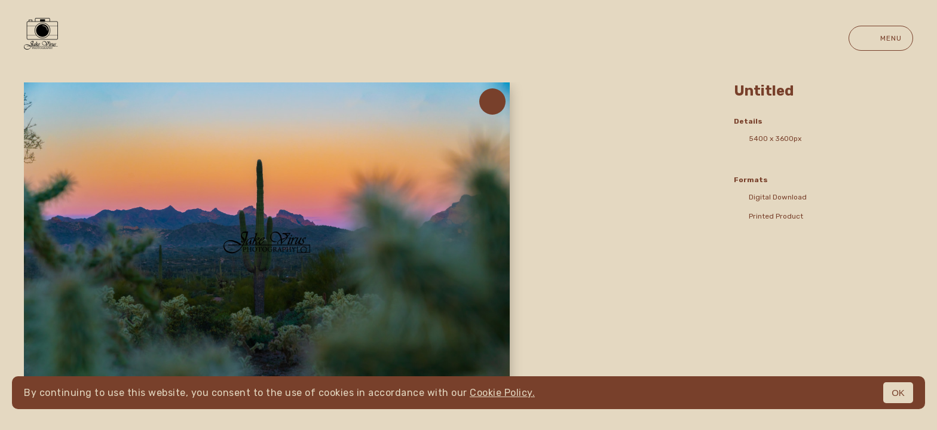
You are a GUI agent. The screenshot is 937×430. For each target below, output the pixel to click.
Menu (881, 38)
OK (898, 393)
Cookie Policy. (502, 392)
